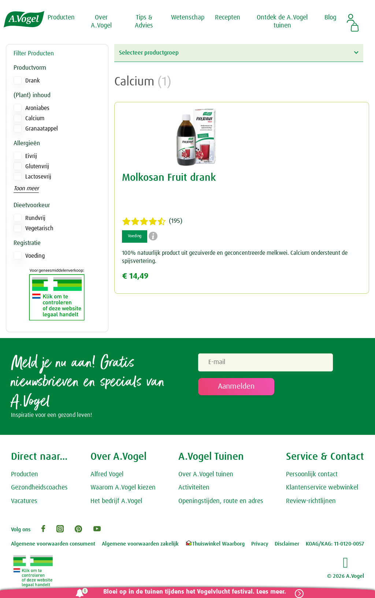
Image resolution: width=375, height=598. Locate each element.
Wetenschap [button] (187, 17)
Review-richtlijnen (311, 501)
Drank (32, 81)
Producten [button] (61, 17)
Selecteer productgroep (238, 52)
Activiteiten (193, 488)
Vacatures (24, 501)
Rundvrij (35, 218)
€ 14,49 (135, 276)
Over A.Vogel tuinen (205, 474)
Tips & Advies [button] (144, 21)
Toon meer (26, 188)
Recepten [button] (227, 17)
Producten (24, 474)
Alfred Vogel (106, 474)
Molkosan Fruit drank (169, 178)
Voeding (35, 256)
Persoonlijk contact (312, 474)
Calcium (34, 118)
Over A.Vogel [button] (101, 21)
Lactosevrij (38, 177)
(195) (152, 221)
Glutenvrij (37, 166)
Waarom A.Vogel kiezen (123, 488)
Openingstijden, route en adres (220, 501)
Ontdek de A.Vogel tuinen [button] (282, 21)
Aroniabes (37, 108)
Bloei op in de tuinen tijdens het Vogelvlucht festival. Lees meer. (194, 592)
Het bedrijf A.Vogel (116, 501)
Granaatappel (41, 129)
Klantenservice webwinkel (322, 488)
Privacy (259, 544)
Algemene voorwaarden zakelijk (140, 544)
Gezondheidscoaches (39, 488)
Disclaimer (287, 544)
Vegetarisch (39, 228)
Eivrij (31, 156)
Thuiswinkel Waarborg (215, 544)
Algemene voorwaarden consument (53, 544)
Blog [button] (330, 17)
